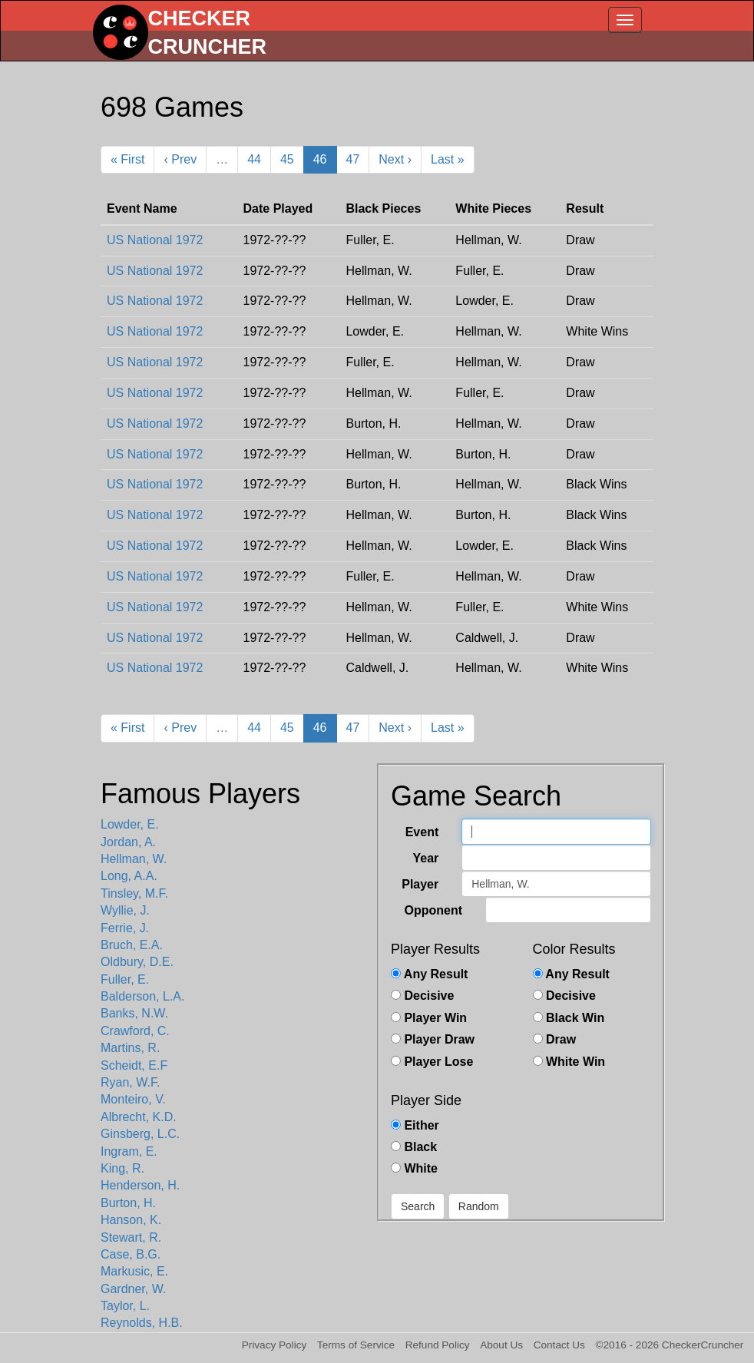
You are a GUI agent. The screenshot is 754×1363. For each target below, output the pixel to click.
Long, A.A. (129, 875)
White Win (569, 1061)
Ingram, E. (129, 1151)
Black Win (569, 1017)
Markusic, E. (134, 1271)
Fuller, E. (125, 979)
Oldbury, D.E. (137, 961)
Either (415, 1125)
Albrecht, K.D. (139, 1116)
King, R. (122, 1168)
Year (425, 858)
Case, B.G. (130, 1254)
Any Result (429, 974)
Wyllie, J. (125, 910)
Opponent (433, 910)
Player (420, 884)
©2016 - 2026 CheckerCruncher (670, 1345)
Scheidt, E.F (134, 1065)
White (414, 1168)
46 (320, 159)
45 (287, 159)
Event (422, 832)
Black (414, 1146)
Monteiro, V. (133, 1099)
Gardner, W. (133, 1288)
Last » (448, 159)
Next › (395, 159)
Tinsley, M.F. (134, 893)
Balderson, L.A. (142, 996)
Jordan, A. (128, 842)
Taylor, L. (125, 1305)
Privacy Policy (274, 1345)
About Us (501, 1345)
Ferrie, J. (125, 928)
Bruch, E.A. (132, 944)
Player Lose (432, 1061)
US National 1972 (155, 239)
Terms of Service (356, 1345)
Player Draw (433, 1039)
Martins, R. (130, 1047)
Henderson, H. (140, 1185)
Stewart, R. (131, 1237)
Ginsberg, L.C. (140, 1133)
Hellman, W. (134, 858)
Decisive (422, 995)
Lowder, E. (130, 824)
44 (254, 159)
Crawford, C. (135, 1030)
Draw (555, 1039)
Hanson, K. (131, 1219)
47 (353, 159)
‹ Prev (180, 159)
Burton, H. (128, 1202)
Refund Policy (437, 1345)
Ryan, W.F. (130, 1082)
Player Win (429, 1017)
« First (127, 159)
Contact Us (559, 1345)
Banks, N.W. (134, 1013)
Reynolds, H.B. (142, 1322)
